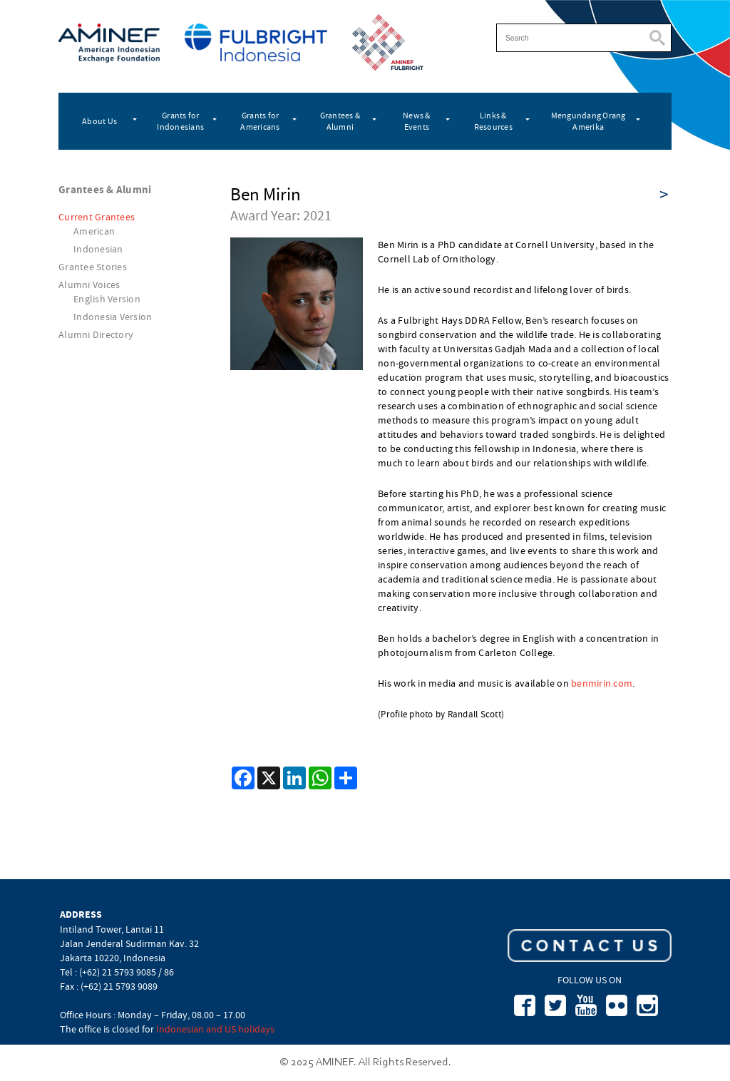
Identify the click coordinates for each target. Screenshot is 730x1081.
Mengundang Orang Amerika (588, 121)
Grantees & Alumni (340, 121)
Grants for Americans (259, 121)
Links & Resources (493, 121)
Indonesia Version (112, 316)
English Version (106, 298)
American (94, 231)
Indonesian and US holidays (215, 1029)
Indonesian (98, 248)
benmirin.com (601, 683)
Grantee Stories (92, 266)
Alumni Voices (89, 284)
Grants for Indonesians (180, 121)
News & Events (417, 121)
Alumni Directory (95, 334)
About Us (99, 121)
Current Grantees (96, 216)
